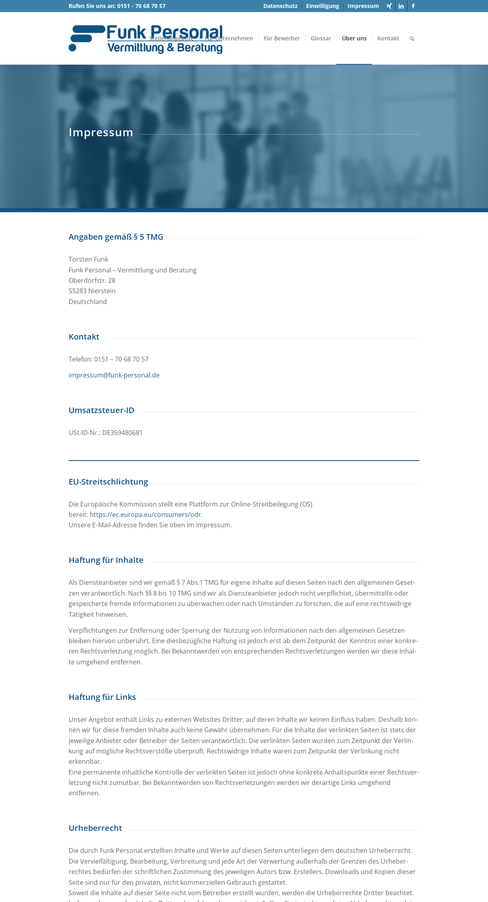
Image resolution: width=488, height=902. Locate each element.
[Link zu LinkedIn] (401, 6)
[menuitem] (280, 6)
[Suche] (412, 38)
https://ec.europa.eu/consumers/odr (145, 514)
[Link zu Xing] (389, 6)
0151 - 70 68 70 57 (141, 6)
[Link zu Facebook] (413, 6)
